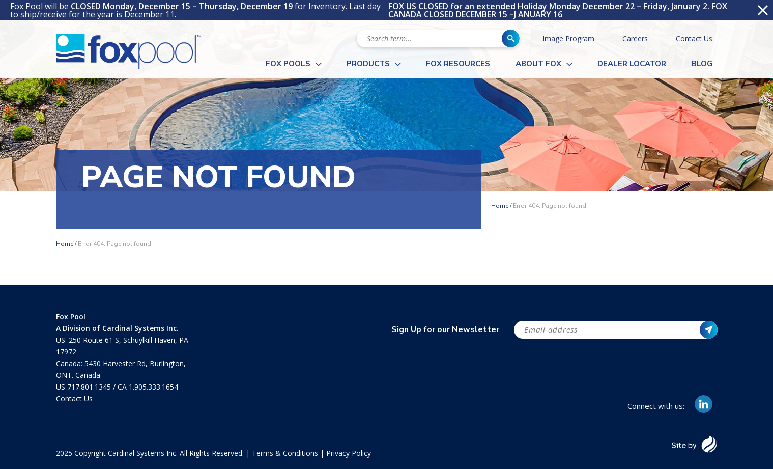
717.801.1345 (90, 387)
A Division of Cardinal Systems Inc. (117, 328)
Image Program (568, 38)
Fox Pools (288, 64)
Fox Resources (458, 64)
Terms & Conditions (285, 453)
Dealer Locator (631, 64)
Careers (635, 38)
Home (499, 206)
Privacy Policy (348, 453)
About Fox (538, 64)
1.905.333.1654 (153, 387)
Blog (702, 64)
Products (368, 64)
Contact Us (694, 38)
